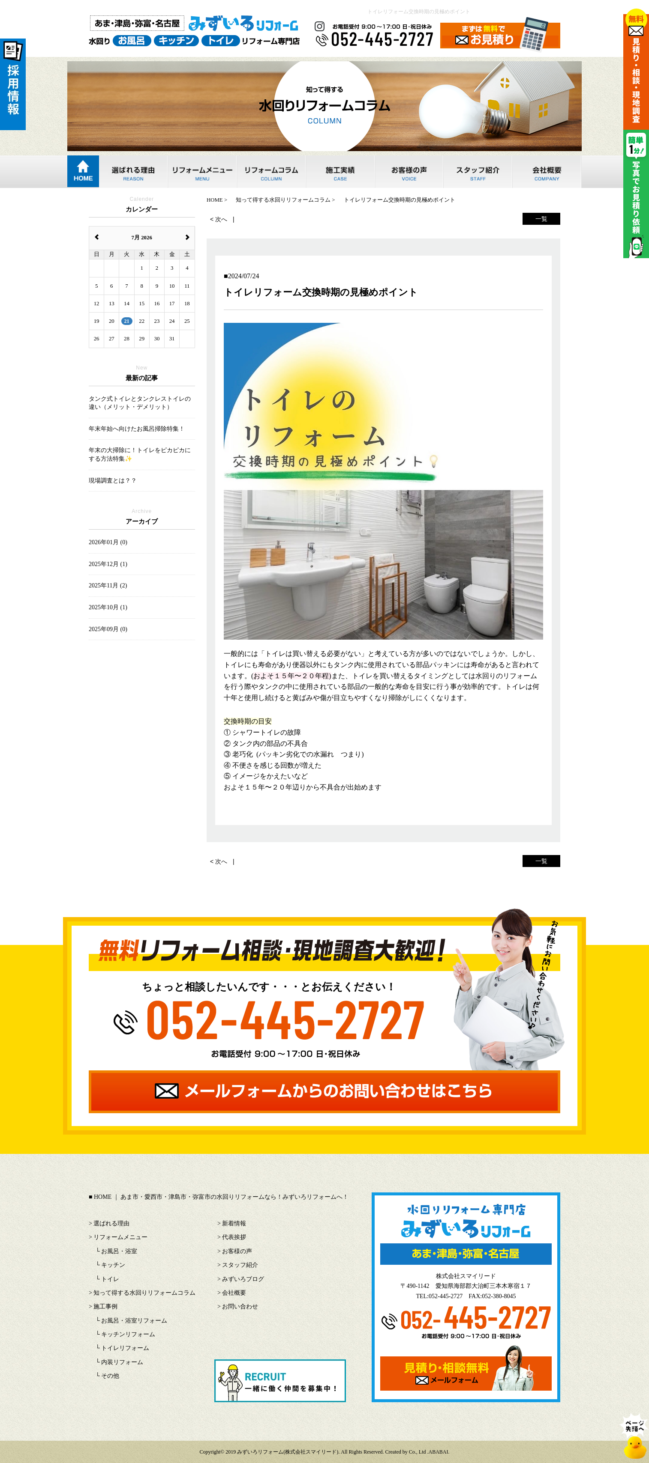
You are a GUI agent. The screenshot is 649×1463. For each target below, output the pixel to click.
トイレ (110, 1279)
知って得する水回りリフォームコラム (144, 1293)
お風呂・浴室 (119, 1251)
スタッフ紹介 (240, 1265)
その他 (110, 1376)
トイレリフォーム (125, 1348)
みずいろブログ (243, 1279)
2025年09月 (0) (108, 629)
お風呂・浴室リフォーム (134, 1320)
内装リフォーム (122, 1362)
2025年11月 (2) (108, 585)
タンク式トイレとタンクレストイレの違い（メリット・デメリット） (140, 403)
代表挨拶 (234, 1237)
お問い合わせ (240, 1306)
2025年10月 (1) (108, 607)
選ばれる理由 (111, 1223)
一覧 (541, 218)
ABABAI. (439, 1452)
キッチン (113, 1265)
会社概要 (234, 1293)
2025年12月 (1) (108, 564)
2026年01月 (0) (108, 542)
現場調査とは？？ (113, 480)
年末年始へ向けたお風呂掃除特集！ (137, 429)
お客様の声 (237, 1251)
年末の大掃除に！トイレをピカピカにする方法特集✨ (140, 454)
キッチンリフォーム (128, 1334)
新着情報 (234, 1223)
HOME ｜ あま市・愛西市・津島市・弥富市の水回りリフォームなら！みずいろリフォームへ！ (221, 1197)
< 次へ (218, 219)
